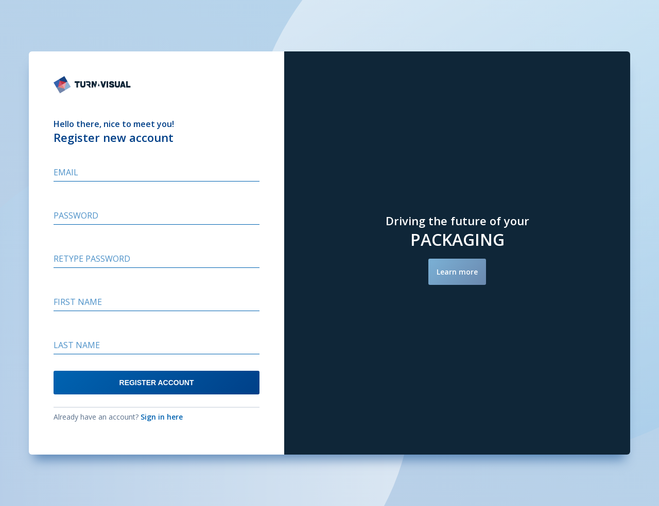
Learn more (457, 272)
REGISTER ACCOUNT (156, 382)
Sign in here (162, 417)
